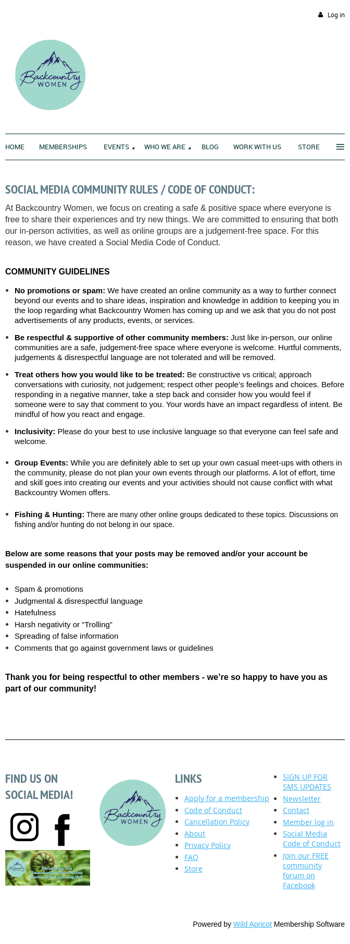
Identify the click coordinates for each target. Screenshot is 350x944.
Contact (296, 810)
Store (193, 869)
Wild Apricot (252, 924)
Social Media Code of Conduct (312, 839)
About (194, 834)
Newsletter (302, 799)
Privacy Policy (207, 845)
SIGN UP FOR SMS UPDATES (307, 782)
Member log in (308, 822)
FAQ (191, 857)
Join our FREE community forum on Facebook (306, 870)
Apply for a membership (226, 798)
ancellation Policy (216, 822)
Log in (336, 14)
